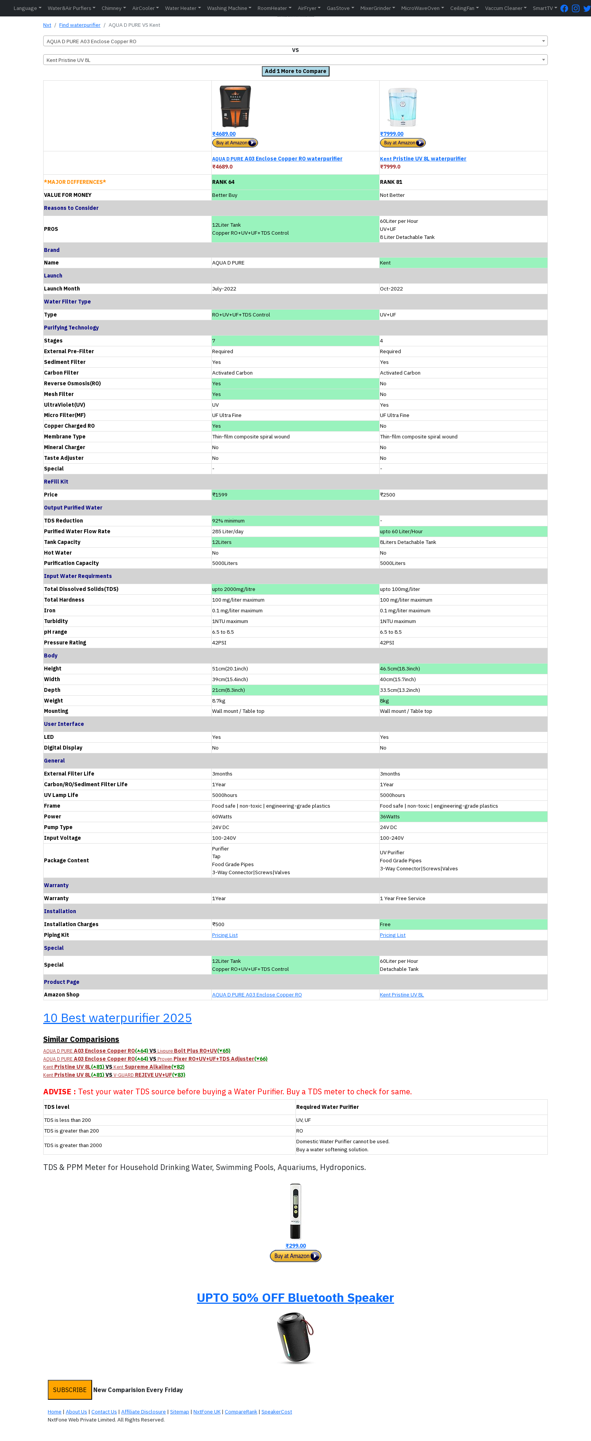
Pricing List (225, 934)
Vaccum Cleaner (504, 8)
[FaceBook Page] (566, 8)
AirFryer (307, 8)
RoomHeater (272, 8)
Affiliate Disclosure (143, 1411)
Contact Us (104, 1411)
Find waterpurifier (80, 24)
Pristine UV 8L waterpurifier (423, 158)
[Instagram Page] (577, 8)
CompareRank (241, 1411)
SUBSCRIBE (70, 1390)
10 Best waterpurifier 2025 (117, 1017)
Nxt (47, 24)
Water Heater (180, 8)
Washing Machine (227, 8)
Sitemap (179, 1411)
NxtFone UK (207, 1411)
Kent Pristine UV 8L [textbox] (69, 60)
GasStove (338, 8)
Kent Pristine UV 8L (402, 994)
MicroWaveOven (420, 8)
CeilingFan (462, 8)
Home (55, 1411)
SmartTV (543, 8)
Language (25, 8)
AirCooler (143, 8)
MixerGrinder (375, 8)
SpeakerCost (276, 1411)
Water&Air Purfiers (69, 8)
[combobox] (295, 41)
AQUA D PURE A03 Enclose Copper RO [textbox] (91, 41)
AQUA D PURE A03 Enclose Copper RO (257, 994)
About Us (76, 1411)
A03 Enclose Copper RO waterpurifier (277, 158)
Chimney (112, 8)
